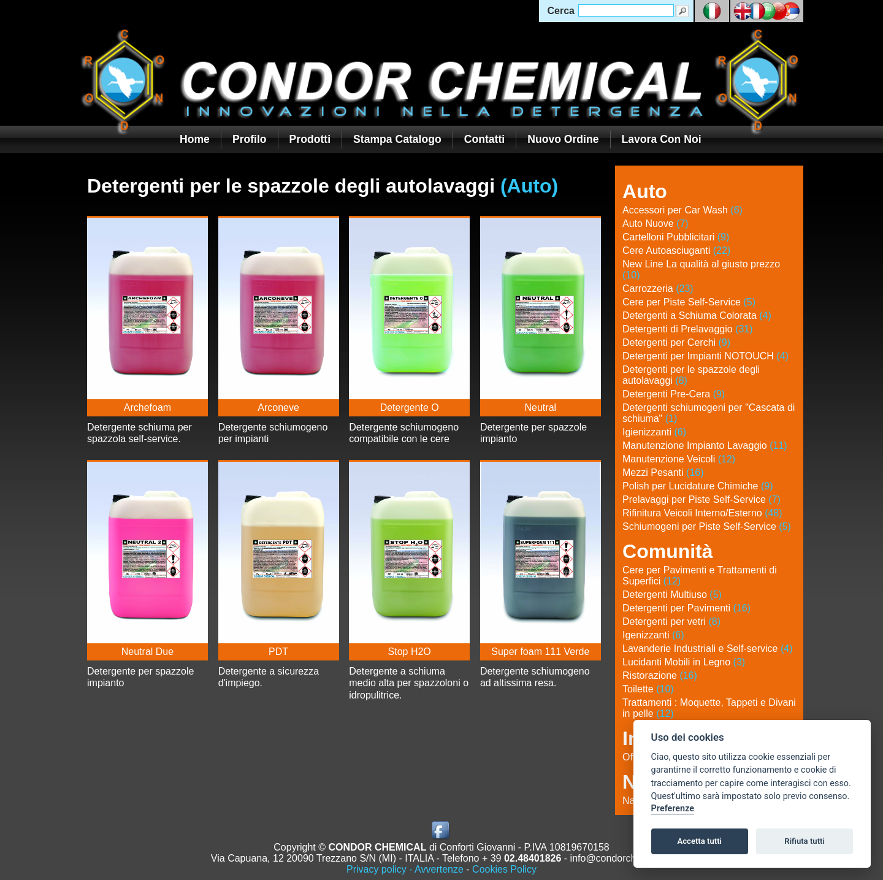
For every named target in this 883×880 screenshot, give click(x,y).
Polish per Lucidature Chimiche (697, 486)
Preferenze (672, 808)
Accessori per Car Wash (682, 210)
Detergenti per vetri (671, 621)
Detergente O (409, 407)
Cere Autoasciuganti (676, 250)
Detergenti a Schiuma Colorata (696, 315)
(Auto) (529, 186)
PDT (278, 651)
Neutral (541, 407)
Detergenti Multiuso (672, 594)
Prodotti (310, 139)
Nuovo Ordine (562, 139)
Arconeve (278, 407)
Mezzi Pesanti (663, 472)
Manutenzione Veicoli (678, 459)
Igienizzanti (654, 432)
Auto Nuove (655, 223)
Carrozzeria (658, 288)
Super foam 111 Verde (540, 651)
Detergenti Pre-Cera (673, 394)
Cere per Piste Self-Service (688, 302)
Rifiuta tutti (804, 841)
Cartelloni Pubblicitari (675, 237)
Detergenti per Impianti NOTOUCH (705, 356)
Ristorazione (659, 675)
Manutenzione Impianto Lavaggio (704, 445)
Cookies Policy (504, 869)
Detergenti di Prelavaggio (687, 329)
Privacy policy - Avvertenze (405, 869)
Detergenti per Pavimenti (686, 608)
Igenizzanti (653, 635)
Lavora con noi (661, 139)
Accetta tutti (699, 841)
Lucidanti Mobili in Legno (683, 662)
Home (195, 139)
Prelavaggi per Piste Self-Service (701, 499)
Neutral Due (147, 651)
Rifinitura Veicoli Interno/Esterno (702, 513)
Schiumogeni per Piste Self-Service (706, 526)
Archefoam (147, 407)
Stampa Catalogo (397, 139)
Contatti (484, 139)
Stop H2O (409, 651)
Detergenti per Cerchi (676, 342)
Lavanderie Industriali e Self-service (707, 648)
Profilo (249, 139)
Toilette (648, 689)
